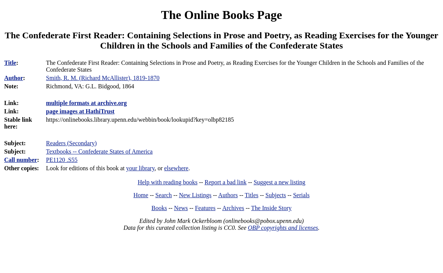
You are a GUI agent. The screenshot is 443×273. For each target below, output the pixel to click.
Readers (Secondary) (71, 143)
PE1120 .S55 (61, 160)
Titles (251, 195)
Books (159, 208)
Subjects (275, 195)
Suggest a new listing (279, 182)
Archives (233, 208)
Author (13, 78)
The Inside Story (271, 208)
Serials (301, 195)
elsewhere (176, 168)
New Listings (195, 195)
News (181, 208)
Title (10, 63)
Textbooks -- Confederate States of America (99, 151)
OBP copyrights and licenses (283, 227)
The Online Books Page (221, 15)
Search (164, 195)
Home (141, 195)
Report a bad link (225, 182)
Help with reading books (168, 182)
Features (205, 208)
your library (140, 168)
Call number (20, 160)
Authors (228, 195)
